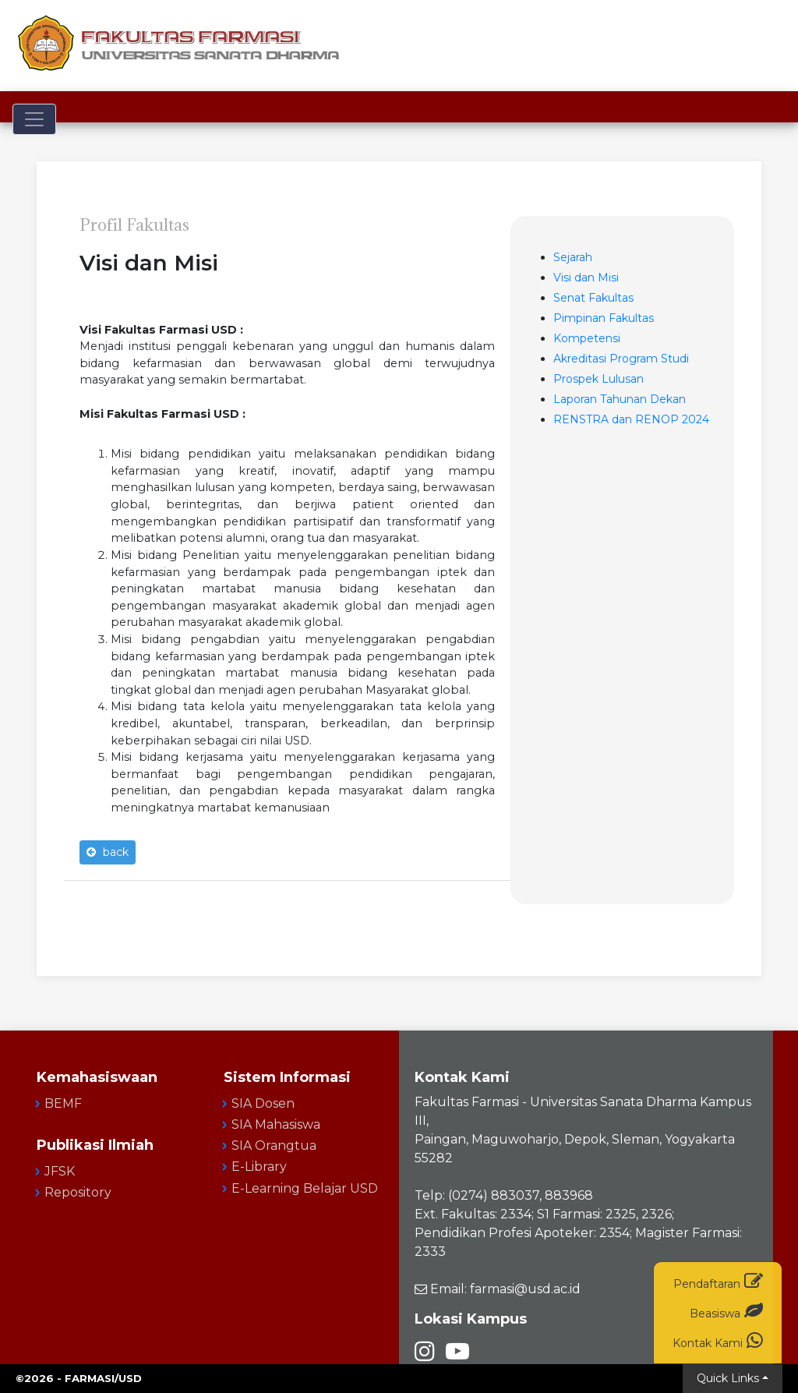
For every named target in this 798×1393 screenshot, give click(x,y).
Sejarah (572, 257)
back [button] (108, 852)
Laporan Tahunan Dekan (619, 399)
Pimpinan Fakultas (603, 318)
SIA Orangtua (273, 1145)
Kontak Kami (718, 1340)
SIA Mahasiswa (275, 1124)
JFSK (59, 1171)
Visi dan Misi (586, 277)
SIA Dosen (263, 1103)
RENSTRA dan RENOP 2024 (631, 419)
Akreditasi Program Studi (621, 359)
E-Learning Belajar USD (304, 1188)
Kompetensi (586, 338)
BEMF (63, 1103)
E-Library (259, 1166)
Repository (77, 1192)
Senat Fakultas (593, 298)
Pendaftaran (718, 1281)
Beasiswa (726, 1311)
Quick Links (728, 1378)
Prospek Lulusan (598, 379)
